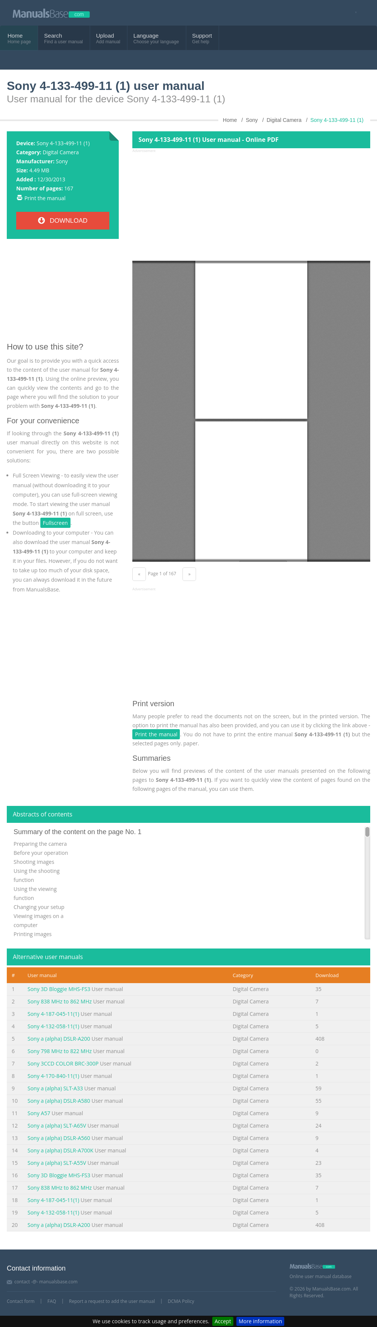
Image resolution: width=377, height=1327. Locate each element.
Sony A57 (39, 1113)
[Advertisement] (63, 293)
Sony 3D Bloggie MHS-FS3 (59, 989)
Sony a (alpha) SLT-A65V (57, 1125)
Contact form (21, 1301)
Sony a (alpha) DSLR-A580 (59, 1100)
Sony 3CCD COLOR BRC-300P (63, 1063)
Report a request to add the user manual (112, 1301)
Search (53, 35)
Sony (62, 161)
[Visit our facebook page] (353, 13)
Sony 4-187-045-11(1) (53, 1013)
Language (146, 35)
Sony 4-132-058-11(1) (53, 1026)
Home (15, 35)
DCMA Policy (181, 1301)
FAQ (52, 1301)
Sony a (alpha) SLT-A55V (57, 1162)
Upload (105, 35)
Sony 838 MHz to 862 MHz (60, 1001)
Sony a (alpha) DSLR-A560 (59, 1138)
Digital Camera (61, 152)
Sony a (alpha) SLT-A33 (55, 1088)
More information (260, 1321)
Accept (223, 1321)
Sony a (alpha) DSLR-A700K (60, 1150)
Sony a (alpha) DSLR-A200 (59, 1038)
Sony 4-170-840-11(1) (53, 1075)
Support (202, 35)
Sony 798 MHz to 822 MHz (60, 1051)
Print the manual (45, 198)
